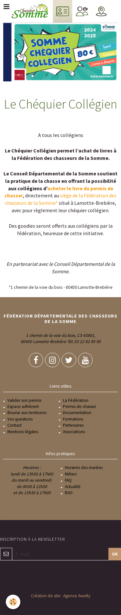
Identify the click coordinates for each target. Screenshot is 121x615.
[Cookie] (13, 602)
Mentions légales (22, 431)
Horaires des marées (84, 467)
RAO (69, 492)
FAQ (68, 480)
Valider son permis (24, 400)
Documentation (77, 412)
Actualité (73, 486)
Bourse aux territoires (26, 412)
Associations (74, 431)
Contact (14, 425)
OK (115, 554)
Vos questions (20, 419)
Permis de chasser (79, 406)
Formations (73, 419)
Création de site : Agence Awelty (60, 596)
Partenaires (73, 425)
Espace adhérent (23, 406)
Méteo (71, 474)
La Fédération (75, 400)
